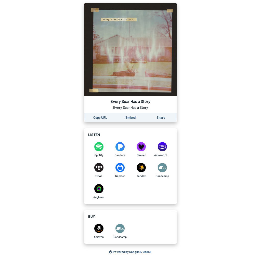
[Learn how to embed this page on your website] (130, 117)
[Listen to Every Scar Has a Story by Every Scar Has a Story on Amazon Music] (162, 149)
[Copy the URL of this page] (100, 117)
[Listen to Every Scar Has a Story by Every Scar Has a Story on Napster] (119, 170)
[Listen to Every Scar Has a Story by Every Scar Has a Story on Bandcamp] (162, 170)
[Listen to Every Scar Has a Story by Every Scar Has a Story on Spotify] (98, 149)
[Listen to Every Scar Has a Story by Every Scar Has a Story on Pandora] (119, 149)
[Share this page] (160, 117)
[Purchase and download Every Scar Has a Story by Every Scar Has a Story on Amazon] (98, 231)
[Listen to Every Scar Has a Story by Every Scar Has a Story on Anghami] (98, 191)
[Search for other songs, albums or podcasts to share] (130, 252)
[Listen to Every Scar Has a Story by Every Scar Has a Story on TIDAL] (98, 170)
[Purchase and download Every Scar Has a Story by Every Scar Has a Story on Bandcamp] (119, 231)
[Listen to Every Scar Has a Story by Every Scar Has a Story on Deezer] (141, 149)
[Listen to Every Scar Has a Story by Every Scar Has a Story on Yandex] (141, 170)
